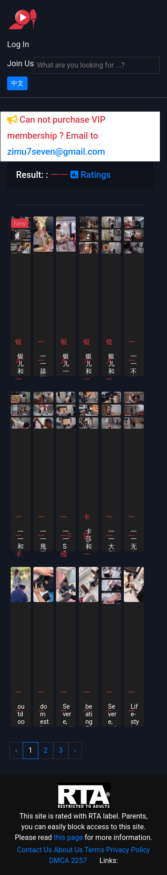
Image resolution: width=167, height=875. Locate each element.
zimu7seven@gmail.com (56, 151)
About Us (68, 850)
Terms (94, 850)
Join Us (20, 63)
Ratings (90, 174)
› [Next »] (75, 750)
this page (68, 837)
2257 (79, 860)
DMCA (59, 860)
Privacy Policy (128, 850)
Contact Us (34, 850)
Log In (18, 44)
